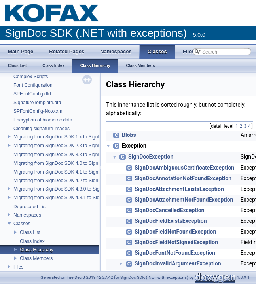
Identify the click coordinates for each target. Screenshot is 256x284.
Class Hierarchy (36, 249)
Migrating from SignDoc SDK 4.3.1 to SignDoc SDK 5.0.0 (73, 197)
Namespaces (27, 215)
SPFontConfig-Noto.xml (38, 111)
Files (18, 267)
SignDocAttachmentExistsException (179, 189)
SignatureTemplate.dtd (37, 102)
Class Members (36, 258)
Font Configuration (33, 85)
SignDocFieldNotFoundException (175, 231)
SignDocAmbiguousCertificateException (184, 167)
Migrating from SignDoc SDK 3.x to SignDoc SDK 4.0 (69, 154)
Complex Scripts (30, 76)
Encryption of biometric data (42, 120)
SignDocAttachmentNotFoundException (184, 199)
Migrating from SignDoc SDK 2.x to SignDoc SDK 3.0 (69, 145)
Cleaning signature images (41, 128)
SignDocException (150, 156)
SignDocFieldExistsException (171, 221)
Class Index (32, 241)
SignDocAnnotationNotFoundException (183, 178)
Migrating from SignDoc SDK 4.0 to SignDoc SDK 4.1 (69, 163)
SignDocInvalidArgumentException (178, 263)
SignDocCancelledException (169, 210)
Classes (21, 223)
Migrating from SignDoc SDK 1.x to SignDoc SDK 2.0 (69, 137)
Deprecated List (30, 206)
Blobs (129, 135)
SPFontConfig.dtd (32, 94)
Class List (30, 232)
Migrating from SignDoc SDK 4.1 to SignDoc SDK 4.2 (69, 172)
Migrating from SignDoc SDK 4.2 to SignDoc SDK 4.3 (69, 180)
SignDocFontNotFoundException (175, 253)
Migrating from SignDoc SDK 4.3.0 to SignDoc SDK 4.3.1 (73, 189)
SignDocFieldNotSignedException (176, 242)
